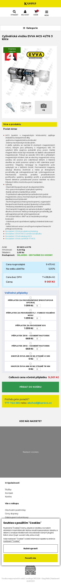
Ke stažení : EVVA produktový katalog (21, 231)
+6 (43, 110)
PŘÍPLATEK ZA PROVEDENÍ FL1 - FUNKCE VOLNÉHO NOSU (30, 314)
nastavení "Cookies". (11, 541)
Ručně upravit (31, 548)
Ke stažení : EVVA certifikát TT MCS (20, 238)
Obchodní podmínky (15, 510)
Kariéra (8, 496)
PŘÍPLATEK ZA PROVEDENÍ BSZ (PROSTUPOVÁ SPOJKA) (30, 301)
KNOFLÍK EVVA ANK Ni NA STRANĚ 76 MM (30, 366)
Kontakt (9, 493)
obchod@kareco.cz (39, 402)
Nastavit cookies (30, 452)
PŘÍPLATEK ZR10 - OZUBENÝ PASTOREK (30, 336)
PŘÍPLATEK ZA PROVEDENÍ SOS (30, 325)
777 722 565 (12, 402)
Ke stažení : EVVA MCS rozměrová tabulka (23, 234)
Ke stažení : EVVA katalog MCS (18, 236)
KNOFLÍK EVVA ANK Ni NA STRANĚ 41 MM (30, 356)
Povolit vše (30, 558)
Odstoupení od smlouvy (16, 517)
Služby (8, 489)
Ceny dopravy (11, 513)
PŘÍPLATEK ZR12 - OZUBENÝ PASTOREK (31, 346)
